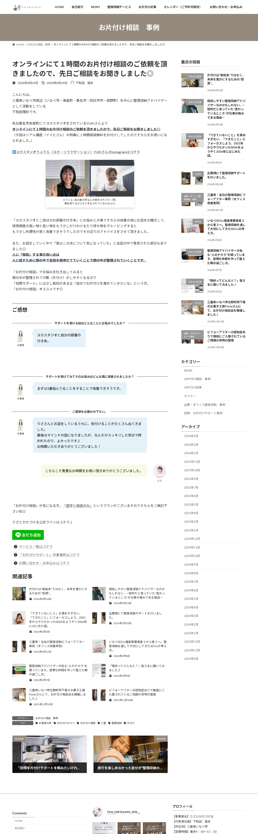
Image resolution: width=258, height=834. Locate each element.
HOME (19, 820)
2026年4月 (191, 436)
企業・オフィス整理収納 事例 (204, 404)
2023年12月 (192, 641)
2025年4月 (191, 513)
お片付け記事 (193, 387)
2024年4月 (191, 607)
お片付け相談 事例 (46, 718)
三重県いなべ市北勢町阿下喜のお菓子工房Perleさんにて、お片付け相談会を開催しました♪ (57, 694)
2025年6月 (191, 496)
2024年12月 (192, 539)
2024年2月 (191, 624)
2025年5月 (191, 504)
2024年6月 (191, 590)
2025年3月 (191, 521)
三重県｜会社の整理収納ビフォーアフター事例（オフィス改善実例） (226, 199)
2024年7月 (191, 581)
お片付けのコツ (66, 723)
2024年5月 (191, 599)
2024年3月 (191, 616)
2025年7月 (191, 487)
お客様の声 (45, 723)
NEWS (188, 370)
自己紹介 (20, 828)
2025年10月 (192, 470)
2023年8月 (191, 659)
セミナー (190, 396)
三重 (103, 723)
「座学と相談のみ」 (78, 506)
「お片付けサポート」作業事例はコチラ (49, 555)
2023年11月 (192, 650)
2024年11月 (192, 547)
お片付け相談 (87, 723)
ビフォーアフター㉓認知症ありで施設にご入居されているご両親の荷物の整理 (226, 336)
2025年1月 (191, 530)
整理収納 (117, 723)
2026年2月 (191, 444)
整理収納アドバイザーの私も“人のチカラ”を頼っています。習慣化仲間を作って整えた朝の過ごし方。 (58, 670)
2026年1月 (191, 453)
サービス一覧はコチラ (36, 547)
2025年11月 (192, 461)
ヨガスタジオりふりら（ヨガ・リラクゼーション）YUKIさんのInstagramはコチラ (76, 152)
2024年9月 (191, 564)
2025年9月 (191, 479)
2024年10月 (192, 556)
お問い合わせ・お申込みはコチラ (44, 563)
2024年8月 (191, 573)
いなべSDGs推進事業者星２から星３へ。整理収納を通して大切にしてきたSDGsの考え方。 (138, 646)
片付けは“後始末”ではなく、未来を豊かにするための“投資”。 (226, 79)
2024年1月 (191, 633)
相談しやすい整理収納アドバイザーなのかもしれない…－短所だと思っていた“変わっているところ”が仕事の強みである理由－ (137, 593)
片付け (131, 723)
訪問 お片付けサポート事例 (203, 413)
